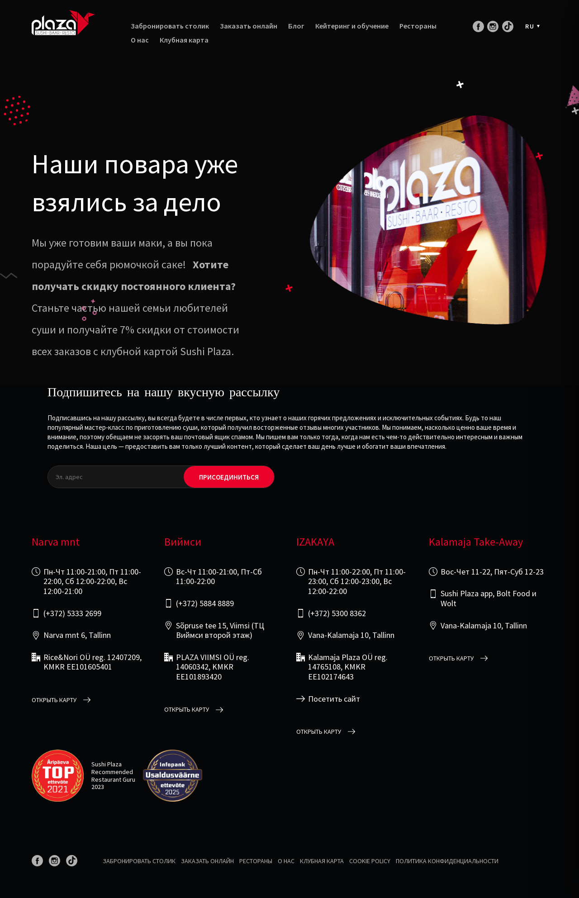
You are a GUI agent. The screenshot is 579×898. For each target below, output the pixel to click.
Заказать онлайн (248, 26)
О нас (140, 40)
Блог (296, 26)
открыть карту (54, 700)
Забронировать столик (170, 26)
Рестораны (418, 26)
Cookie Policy (369, 861)
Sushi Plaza (106, 764)
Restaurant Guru (113, 779)
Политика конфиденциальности (447, 861)
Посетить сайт (334, 699)
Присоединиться (229, 477)
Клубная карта (184, 40)
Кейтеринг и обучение (352, 26)
